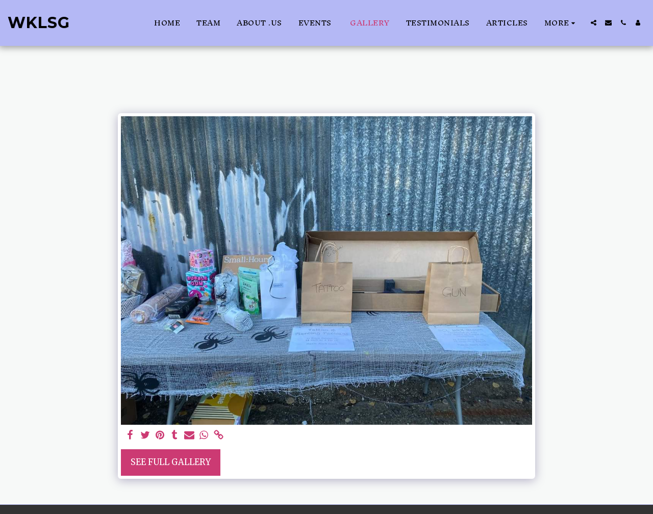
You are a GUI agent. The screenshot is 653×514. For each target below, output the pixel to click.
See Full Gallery (171, 462)
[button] (593, 22)
